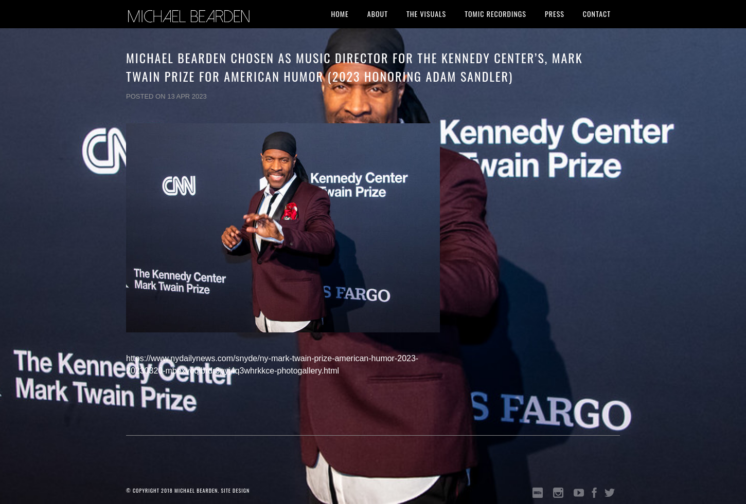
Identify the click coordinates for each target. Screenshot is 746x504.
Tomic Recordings (495, 13)
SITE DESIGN (235, 490)
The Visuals (426, 13)
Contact (597, 13)
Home (339, 13)
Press (554, 13)
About (377, 13)
